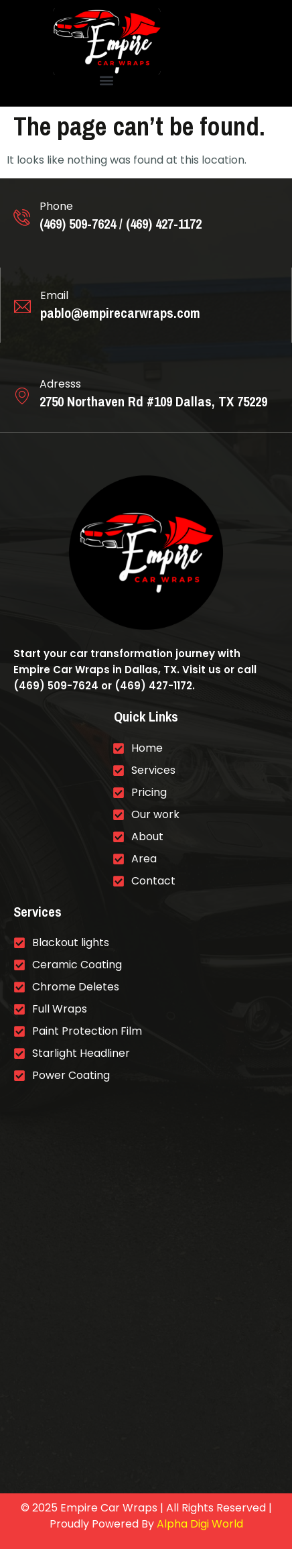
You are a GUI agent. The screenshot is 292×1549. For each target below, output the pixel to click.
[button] (106, 81)
